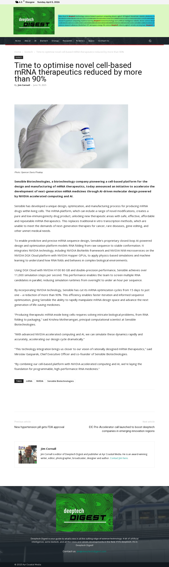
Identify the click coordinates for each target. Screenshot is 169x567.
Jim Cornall (24, 85)
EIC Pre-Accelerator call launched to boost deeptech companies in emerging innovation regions (122, 429)
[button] (150, 40)
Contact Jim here (119, 458)
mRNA (29, 381)
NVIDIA (39, 381)
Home (17, 52)
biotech (29, 52)
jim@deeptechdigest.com (91, 551)
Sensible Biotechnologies (60, 381)
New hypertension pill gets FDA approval (39, 427)
